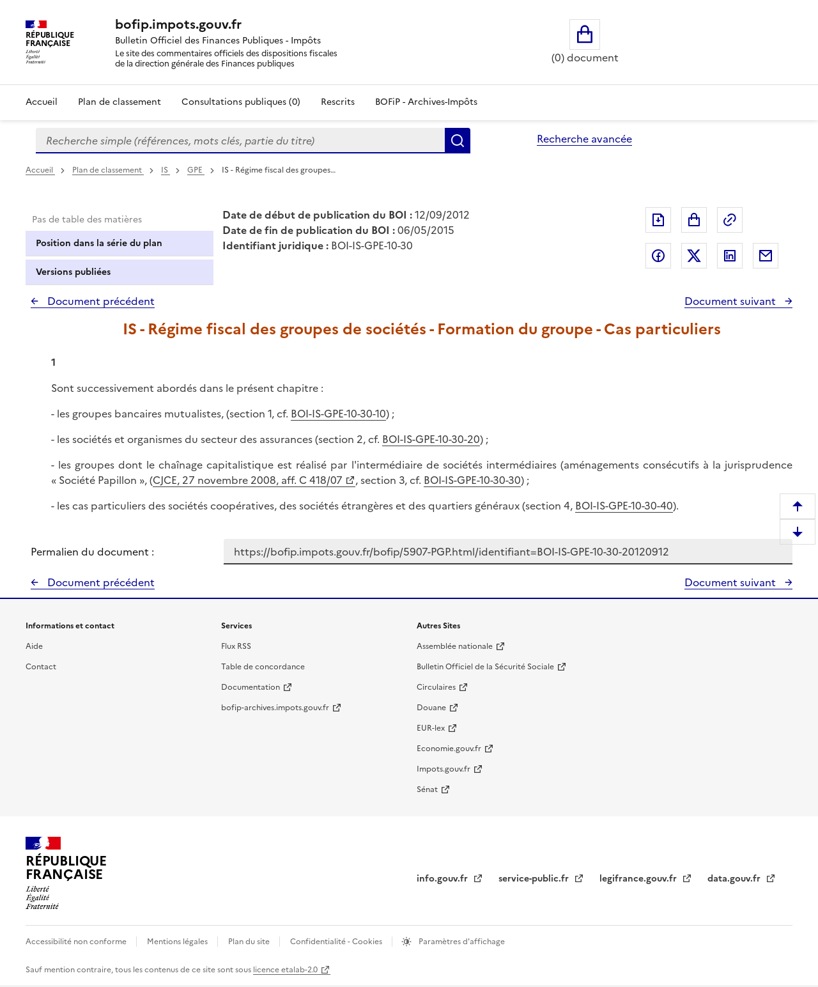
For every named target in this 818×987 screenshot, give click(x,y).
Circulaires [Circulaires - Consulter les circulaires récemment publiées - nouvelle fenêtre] (436, 687)
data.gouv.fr (735, 878)
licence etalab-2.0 (285, 969)
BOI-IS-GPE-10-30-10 (338, 413)
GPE (195, 170)
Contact (41, 666)
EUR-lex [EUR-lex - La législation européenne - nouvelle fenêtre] (431, 728)
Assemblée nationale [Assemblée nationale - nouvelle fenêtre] (455, 646)
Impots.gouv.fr (443, 769)
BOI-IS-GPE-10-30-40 (624, 505)
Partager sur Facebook (658, 255)
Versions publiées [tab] (73, 272)
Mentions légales (178, 941)
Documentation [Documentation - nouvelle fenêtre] (250, 687)
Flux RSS (236, 646)
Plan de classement (108, 170)
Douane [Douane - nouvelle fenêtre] (431, 707)
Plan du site (250, 941)
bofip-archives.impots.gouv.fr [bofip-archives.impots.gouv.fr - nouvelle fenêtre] (275, 707)
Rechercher (457, 140)
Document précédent (100, 301)
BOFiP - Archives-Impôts (426, 102)
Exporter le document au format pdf (658, 220)
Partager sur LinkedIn (730, 255)
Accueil (42, 102)
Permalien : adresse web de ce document (730, 220)
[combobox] (240, 140)
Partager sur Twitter (694, 255)
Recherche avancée (584, 138)
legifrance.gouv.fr (639, 878)
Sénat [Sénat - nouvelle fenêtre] (427, 789)
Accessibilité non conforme (77, 941)
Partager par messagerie (765, 255)
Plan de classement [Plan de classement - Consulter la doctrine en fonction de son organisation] (119, 102)
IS (165, 170)
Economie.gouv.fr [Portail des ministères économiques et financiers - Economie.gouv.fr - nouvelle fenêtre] (449, 748)
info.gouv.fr (443, 878)
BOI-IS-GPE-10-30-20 (431, 439)
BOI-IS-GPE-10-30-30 (472, 480)
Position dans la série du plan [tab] (99, 243)
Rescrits (338, 102)
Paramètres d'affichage (461, 941)
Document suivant (731, 301)
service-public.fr (534, 878)
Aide (34, 646)
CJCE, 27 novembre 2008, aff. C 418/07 (248, 480)
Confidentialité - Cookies (337, 941)
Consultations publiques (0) (240, 102)
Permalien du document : (92, 551)
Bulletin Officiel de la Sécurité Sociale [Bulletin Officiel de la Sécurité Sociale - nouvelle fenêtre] (485, 666)
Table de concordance (263, 666)
